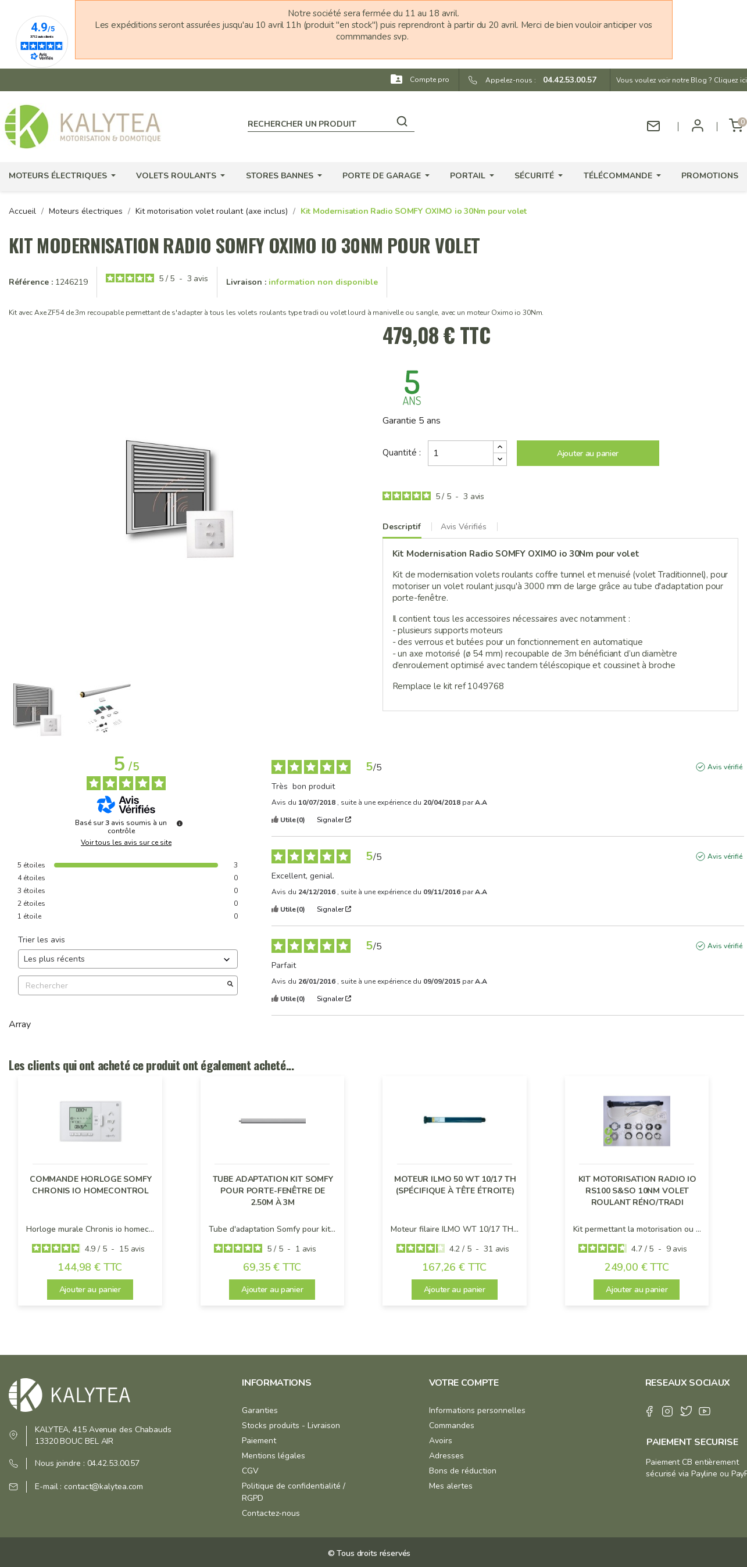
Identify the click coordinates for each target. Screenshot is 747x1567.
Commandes (451, 1425)
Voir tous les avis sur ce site (126, 842)
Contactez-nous (271, 1513)
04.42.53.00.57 (566, 79)
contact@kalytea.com (103, 1486)
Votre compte (464, 1382)
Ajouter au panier (588, 453)
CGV (250, 1470)
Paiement (259, 1440)
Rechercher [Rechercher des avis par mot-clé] (122, 985)
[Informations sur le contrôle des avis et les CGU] (179, 823)
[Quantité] (461, 453)
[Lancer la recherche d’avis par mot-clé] (230, 985)
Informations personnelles (477, 1410)
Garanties (260, 1410)
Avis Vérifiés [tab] (464, 526)
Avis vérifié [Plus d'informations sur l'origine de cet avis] (724, 767)
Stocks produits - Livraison (291, 1425)
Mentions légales (273, 1455)
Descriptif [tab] (402, 526)
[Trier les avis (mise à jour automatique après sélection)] (128, 959)
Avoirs (440, 1440)
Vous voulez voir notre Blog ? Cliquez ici (681, 80)
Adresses (446, 1455)
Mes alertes (451, 1485)
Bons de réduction (462, 1470)
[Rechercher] (331, 122)
